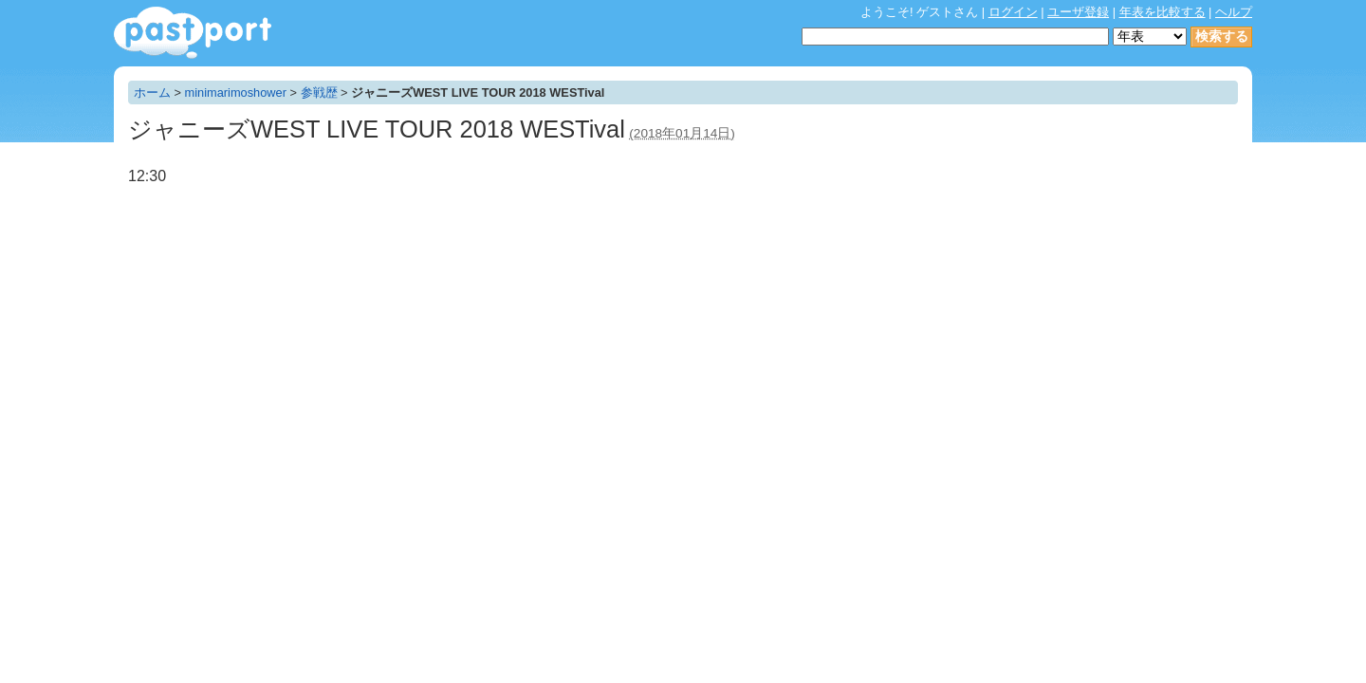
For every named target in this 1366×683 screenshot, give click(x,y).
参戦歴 (319, 92)
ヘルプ (1233, 12)
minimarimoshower (235, 92)
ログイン (1013, 12)
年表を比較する (1162, 12)
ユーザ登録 (1078, 12)
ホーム (152, 92)
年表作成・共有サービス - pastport (192, 33)
